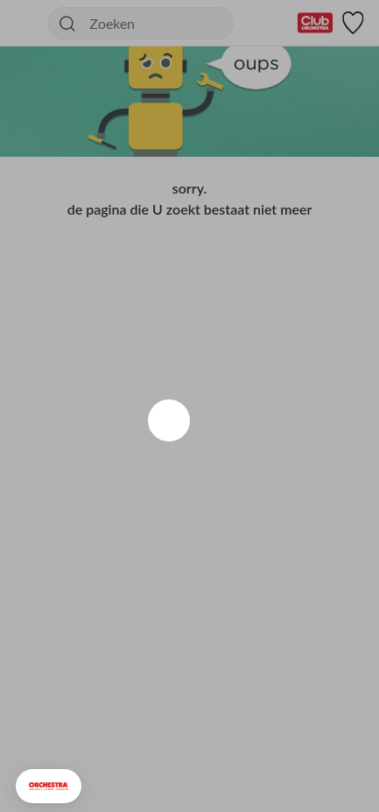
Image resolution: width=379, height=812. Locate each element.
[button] (48, 786)
